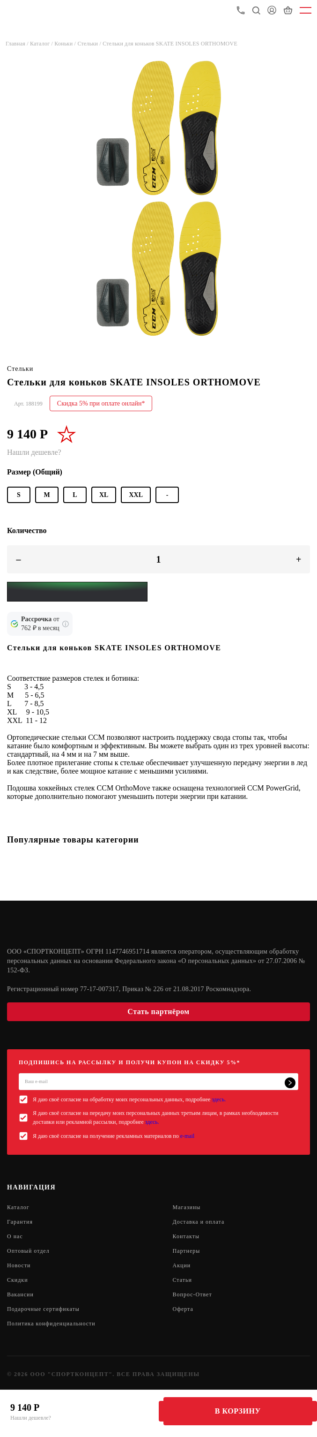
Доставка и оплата (199, 1222)
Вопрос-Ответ (192, 1294)
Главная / (18, 43)
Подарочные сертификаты (43, 1309)
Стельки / (90, 43)
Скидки (17, 1280)
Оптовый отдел (28, 1251)
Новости (19, 1265)
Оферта (183, 1309)
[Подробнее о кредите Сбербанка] (65, 624)
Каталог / (42, 43)
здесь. (219, 1099)
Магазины (187, 1207)
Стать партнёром (158, 1012)
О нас (15, 1236)
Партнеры (186, 1251)
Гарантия (20, 1222)
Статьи (182, 1280)
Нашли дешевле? (30, 1417)
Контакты (186, 1236)
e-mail (187, 1136)
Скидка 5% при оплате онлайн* (101, 403)
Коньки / (65, 43)
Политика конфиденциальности (51, 1323)
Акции (182, 1265)
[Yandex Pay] (77, 592)
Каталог (18, 1207)
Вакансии (20, 1294)
